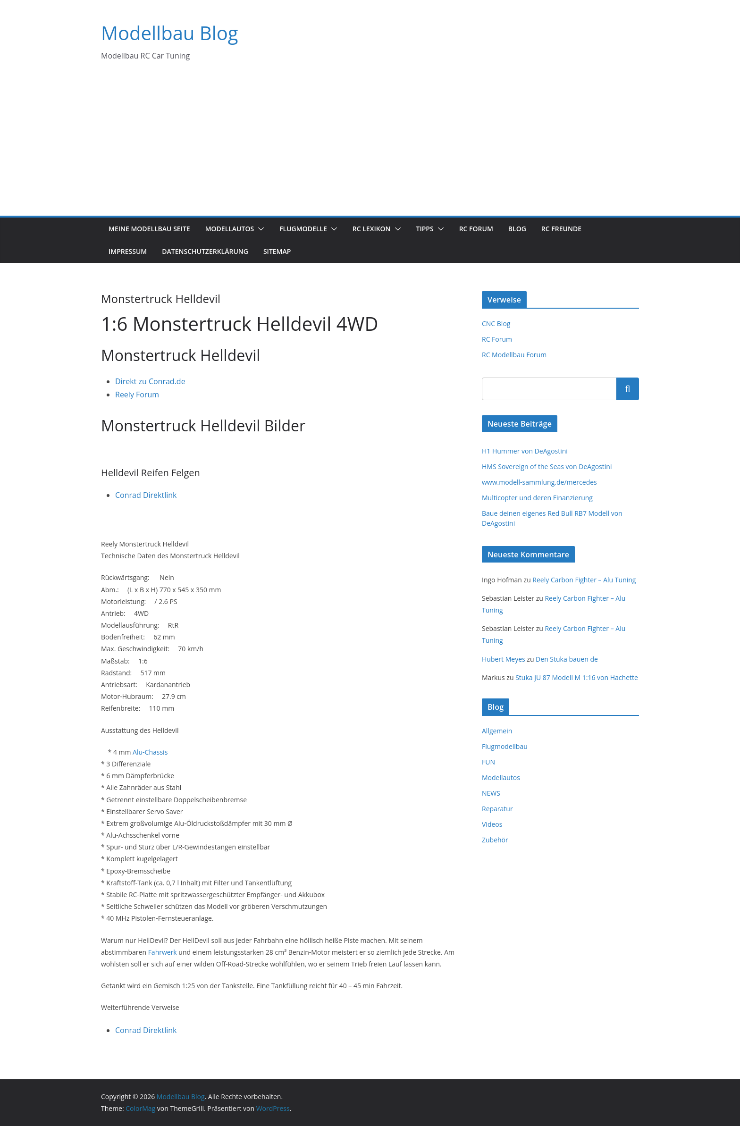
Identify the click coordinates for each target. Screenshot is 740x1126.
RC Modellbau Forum (514, 354)
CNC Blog (496, 323)
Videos (492, 824)
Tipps (425, 228)
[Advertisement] (370, 145)
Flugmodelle (303, 228)
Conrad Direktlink (146, 495)
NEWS (491, 793)
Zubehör (495, 839)
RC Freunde (561, 228)
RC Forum (476, 228)
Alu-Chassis (150, 752)
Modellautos (229, 228)
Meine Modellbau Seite (149, 228)
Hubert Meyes (503, 659)
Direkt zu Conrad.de (150, 381)
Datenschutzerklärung (205, 251)
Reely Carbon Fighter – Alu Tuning (584, 579)
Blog (517, 228)
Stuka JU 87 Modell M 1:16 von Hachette (576, 677)
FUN (488, 761)
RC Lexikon (372, 228)
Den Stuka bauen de (567, 659)
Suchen (627, 388)
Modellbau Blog (169, 33)
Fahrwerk (162, 952)
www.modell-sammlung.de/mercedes (539, 482)
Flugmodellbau (505, 746)
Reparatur (497, 808)
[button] (259, 228)
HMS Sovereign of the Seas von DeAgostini (547, 466)
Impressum (128, 251)
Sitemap (277, 251)
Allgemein (497, 730)
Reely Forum (137, 394)
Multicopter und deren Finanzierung (537, 497)
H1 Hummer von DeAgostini (525, 450)
